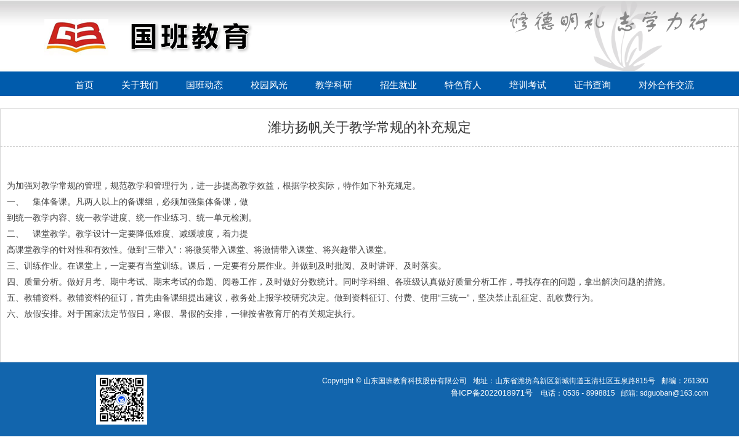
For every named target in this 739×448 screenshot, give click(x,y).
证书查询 (592, 85)
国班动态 (204, 85)
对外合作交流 (666, 85)
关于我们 (139, 85)
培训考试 (527, 85)
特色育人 (463, 85)
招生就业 (398, 85)
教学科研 (333, 85)
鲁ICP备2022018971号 (492, 392)
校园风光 (269, 85)
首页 (84, 85)
